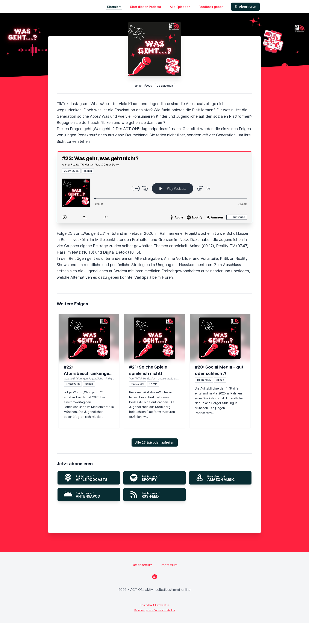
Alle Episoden (180, 7)
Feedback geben (211, 7)
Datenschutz (142, 565)
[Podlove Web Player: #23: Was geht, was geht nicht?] (154, 198)
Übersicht (114, 7)
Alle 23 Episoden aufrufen (154, 442)
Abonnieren (245, 6)
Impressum (169, 565)
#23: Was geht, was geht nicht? (100, 158)
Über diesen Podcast (145, 7)
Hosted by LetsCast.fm (154, 604)
